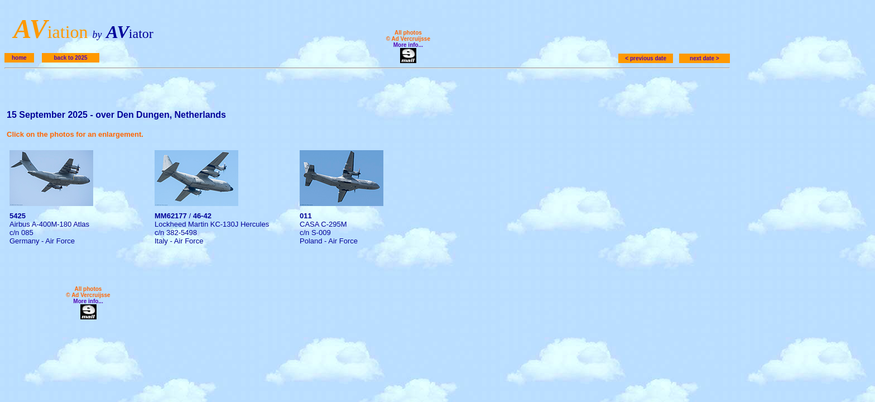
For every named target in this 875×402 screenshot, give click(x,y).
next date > (704, 58)
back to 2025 (70, 58)
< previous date (645, 58)
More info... (408, 45)
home (19, 58)
